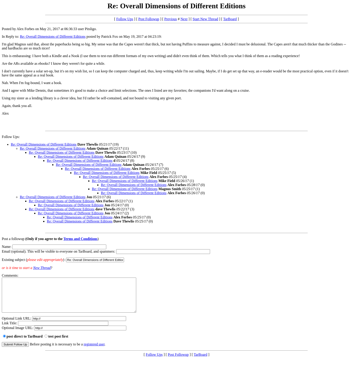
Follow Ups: (11, 137)
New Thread (42, 268)
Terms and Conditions (80, 239)
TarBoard (230, 19)
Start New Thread (205, 19)
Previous (170, 19)
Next (184, 19)
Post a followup (13, 239)
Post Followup (148, 19)
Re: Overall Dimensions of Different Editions (53, 36)
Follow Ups (124, 19)
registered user (94, 351)
